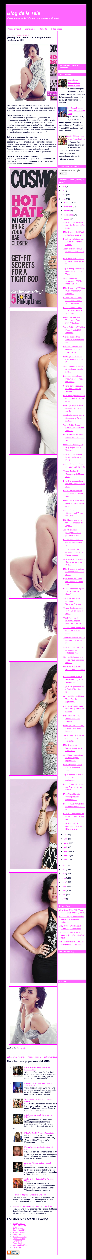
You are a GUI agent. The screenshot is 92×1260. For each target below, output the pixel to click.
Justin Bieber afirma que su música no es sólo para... (73, 369)
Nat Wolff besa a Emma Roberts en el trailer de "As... (73, 437)
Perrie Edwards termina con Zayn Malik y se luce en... (73, 787)
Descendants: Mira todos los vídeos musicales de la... (74, 807)
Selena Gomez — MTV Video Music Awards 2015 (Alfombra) (72, 300)
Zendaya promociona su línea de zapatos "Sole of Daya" (73, 709)
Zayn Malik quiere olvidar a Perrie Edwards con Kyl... (73, 689)
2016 (64, 195)
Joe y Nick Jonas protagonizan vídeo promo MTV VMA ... (72, 533)
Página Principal (34, 1057)
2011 (64, 878)
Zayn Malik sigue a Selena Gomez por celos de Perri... (74, 562)
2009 (64, 886)
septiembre (68, 215)
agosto (67, 219)
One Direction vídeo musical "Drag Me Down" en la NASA (72, 621)
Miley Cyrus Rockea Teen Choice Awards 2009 (75, 111)
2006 (64, 899)
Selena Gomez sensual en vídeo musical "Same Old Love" (74, 513)
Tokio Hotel (17, 1243)
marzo (66, 851)
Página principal (14, 29)
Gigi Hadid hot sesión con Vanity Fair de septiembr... (73, 699)
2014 (64, 865)
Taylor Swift (17, 1241)
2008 (64, 890)
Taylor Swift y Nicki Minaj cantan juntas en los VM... (73, 271)
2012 (64, 874)
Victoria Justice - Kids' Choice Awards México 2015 (73, 474)
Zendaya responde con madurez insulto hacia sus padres (73, 379)
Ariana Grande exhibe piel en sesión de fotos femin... (74, 630)
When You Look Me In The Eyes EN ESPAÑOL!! (32, 1206)
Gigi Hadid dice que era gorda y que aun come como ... (73, 660)
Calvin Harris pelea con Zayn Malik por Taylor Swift (73, 493)
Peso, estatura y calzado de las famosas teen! (73, 83)
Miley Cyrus (17, 1234)
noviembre (68, 206)
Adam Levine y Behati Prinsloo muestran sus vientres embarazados (71, 919)
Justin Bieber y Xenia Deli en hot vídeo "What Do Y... (73, 251)
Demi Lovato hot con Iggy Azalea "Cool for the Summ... (73, 242)
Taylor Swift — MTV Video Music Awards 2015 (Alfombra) (74, 330)
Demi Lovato (21, 1048)
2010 (64, 882)
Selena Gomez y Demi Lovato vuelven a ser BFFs (72, 457)
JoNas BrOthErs (19, 1230)
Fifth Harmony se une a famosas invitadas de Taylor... (73, 523)
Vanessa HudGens (20, 1245)
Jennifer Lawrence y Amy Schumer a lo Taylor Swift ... (73, 418)
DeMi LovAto (18, 1228)
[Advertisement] (75, 45)
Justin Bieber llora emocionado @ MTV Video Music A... (72, 281)
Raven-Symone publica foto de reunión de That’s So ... (72, 767)
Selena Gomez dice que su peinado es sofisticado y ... (73, 650)
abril (66, 847)
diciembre (68, 202)
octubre (67, 211)
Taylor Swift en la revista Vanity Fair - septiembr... (73, 777)
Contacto (43, 29)
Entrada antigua (50, 1057)
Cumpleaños (30, 29)
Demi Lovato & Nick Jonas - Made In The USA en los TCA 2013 (72, 935)
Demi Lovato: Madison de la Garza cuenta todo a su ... (73, 503)
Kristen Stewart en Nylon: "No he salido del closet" (73, 591)
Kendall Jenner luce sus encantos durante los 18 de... (73, 542)
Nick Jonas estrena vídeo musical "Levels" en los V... (73, 261)
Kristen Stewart (19, 1232)
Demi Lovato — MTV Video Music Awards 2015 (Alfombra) (72, 320)
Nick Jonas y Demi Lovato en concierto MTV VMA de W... (74, 398)
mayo (66, 843)
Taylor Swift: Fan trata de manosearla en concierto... (73, 738)
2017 (64, 191)
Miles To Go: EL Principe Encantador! (39, 1133)
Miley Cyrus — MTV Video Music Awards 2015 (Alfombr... (74, 291)
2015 (64, 199)
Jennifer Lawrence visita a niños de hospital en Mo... (74, 640)
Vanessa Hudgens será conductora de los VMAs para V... (72, 349)
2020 (64, 186)
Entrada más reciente (16, 1057)
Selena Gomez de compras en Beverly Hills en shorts (72, 826)
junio (66, 839)
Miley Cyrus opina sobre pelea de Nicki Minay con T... (73, 408)
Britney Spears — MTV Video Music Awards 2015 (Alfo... (72, 310)
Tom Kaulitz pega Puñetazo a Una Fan (30, 1195)
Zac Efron (17, 1247)
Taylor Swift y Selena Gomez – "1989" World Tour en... (73, 428)
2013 (64, 869)
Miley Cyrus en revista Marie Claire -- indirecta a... (74, 669)
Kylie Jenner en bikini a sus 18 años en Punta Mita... (73, 581)
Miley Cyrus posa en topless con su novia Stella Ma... (72, 748)
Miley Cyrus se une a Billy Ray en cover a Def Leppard (73, 728)
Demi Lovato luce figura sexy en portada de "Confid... (73, 447)
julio (66, 834)
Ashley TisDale (19, 1224)
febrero (67, 856)
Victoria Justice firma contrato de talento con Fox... (73, 340)
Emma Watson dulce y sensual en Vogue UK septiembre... (73, 679)
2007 (64, 895)
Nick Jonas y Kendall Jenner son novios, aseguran (72, 718)
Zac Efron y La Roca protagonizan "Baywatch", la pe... (72, 601)
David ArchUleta (19, 1226)
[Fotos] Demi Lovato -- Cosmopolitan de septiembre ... (72, 797)
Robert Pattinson (19, 1236)
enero (66, 860)
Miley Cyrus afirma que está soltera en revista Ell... (73, 359)
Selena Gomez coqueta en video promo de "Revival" (73, 389)
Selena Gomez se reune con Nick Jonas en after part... (74, 225)
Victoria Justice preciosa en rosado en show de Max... (73, 611)
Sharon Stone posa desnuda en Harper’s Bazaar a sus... (73, 552)
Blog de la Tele (23, 13)
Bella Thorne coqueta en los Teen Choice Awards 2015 (74, 484)
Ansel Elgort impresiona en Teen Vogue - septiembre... (73, 758)
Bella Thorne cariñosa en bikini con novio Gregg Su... (73, 816)
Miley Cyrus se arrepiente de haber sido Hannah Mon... (73, 572)
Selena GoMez (19, 1239)
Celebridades (56, 29)
